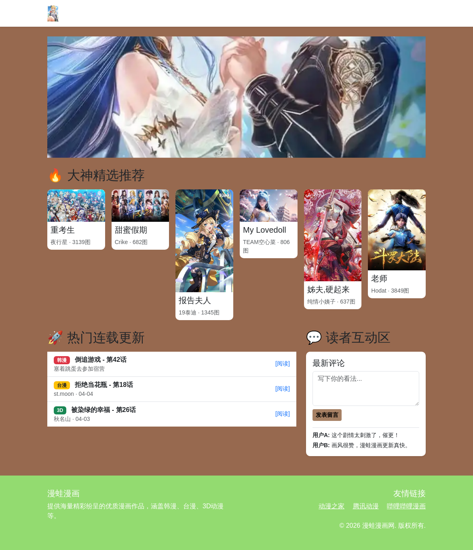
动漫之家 (331, 506)
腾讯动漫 (366, 506)
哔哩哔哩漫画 (406, 506)
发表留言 (327, 415)
